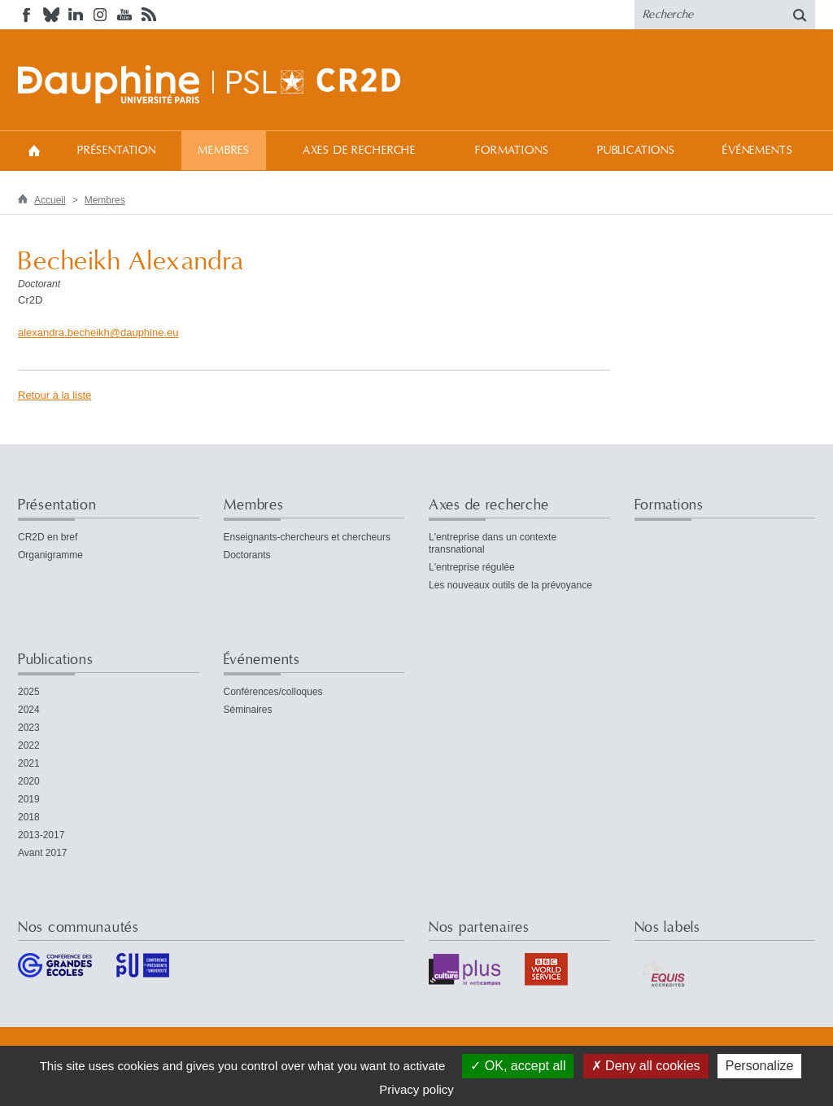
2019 (29, 799)
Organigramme (50, 555)
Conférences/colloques (273, 691)
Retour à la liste (54, 395)
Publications (636, 150)
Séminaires (248, 709)
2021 (29, 763)
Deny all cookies (645, 1066)
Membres (224, 150)
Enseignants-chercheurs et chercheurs (307, 537)
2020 (29, 781)
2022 (29, 745)
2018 (29, 817)
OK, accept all (517, 1066)
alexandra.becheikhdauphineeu (98, 332)
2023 (29, 727)
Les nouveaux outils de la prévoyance (510, 585)
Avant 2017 (43, 853)
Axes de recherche (359, 150)
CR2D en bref (47, 537)
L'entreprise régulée (472, 567)
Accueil (34, 150)
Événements (757, 150)
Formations (511, 150)
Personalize (760, 1066)
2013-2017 (41, 835)
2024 (29, 709)
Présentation (116, 150)
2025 (29, 691)
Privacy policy (416, 1089)
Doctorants (247, 555)
